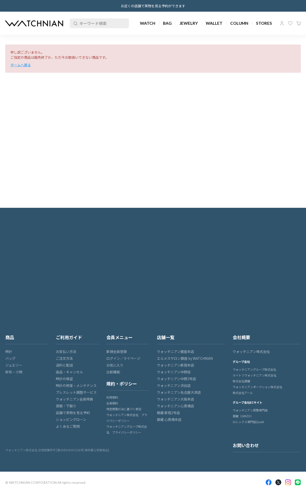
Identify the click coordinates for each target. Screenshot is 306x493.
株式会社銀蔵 (241, 381)
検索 (74, 23)
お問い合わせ (246, 445)
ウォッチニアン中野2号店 (176, 378)
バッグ (10, 358)
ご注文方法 (64, 358)
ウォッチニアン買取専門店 (250, 410)
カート (298, 23)
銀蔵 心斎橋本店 (169, 419)
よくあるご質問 (68, 426)
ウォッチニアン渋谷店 (174, 385)
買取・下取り (66, 405)
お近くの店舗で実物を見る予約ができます (153, 5)
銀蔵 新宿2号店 (168, 412)
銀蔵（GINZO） (243, 416)
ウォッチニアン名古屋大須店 (179, 392)
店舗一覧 (165, 337)
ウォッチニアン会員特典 (74, 399)
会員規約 (112, 403)
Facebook (269, 482)
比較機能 (113, 371)
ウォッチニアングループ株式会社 (254, 369)
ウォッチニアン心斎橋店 (175, 405)
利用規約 (112, 397)
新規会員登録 (116, 351)
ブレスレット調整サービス (76, 392)
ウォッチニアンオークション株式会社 (257, 387)
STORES (264, 23)
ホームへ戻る (20, 64)
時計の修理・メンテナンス (76, 385)
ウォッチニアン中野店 (174, 371)
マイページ (282, 23)
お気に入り (290, 23)
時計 (8, 351)
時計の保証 (64, 378)
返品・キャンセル (69, 371)
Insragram (288, 482)
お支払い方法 (66, 351)
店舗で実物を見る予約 (73, 412)
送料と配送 (64, 365)
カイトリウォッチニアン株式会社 (254, 375)
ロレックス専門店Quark (248, 422)
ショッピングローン (71, 419)
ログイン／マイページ (123, 358)
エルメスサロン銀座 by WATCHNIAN (185, 358)
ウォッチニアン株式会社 (251, 351)
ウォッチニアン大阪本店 (175, 399)
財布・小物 (13, 371)
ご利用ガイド (69, 337)
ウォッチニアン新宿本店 (175, 365)
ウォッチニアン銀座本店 (175, 351)
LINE (298, 482)
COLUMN (239, 23)
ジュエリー (13, 365)
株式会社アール (243, 393)
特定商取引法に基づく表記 (123, 409)
